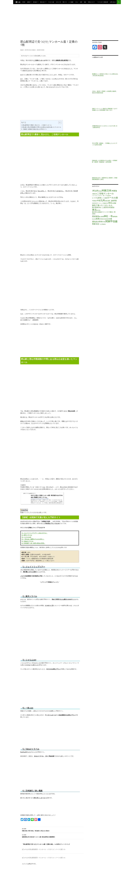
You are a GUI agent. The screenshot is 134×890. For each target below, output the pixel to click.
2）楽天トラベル (27, 535)
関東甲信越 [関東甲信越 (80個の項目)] (111, 221)
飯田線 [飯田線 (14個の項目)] (104, 224)
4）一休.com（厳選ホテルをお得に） (33, 539)
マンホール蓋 (51, 2)
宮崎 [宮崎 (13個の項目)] (113, 203)
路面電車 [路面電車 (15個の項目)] (107, 219)
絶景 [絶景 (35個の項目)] (97, 219)
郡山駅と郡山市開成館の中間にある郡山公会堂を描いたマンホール (42, 127)
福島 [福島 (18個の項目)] (116, 216)
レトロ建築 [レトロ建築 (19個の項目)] (104, 198)
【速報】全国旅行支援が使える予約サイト (35, 129)
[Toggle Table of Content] (59, 122)
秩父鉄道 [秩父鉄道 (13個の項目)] (94, 219)
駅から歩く (42, 2)
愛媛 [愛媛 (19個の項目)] (115, 203)
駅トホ (18, 2)
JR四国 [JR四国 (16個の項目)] (99, 191)
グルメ (76, 2)
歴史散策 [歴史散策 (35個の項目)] (95, 216)
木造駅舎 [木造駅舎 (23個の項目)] (111, 207)
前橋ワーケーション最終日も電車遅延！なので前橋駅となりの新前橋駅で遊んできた (104, 109)
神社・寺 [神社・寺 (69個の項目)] (108, 216)
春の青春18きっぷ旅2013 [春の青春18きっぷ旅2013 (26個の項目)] (100, 207)
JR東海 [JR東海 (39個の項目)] (114, 191)
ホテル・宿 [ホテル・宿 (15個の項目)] (101, 195)
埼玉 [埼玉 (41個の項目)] (110, 203)
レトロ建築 (71, 2)
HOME (23, 2)
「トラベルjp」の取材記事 (102, 2)
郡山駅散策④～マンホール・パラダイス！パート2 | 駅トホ (47, 849)
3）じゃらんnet (26, 537)
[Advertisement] (49, 104)
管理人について (91, 2)
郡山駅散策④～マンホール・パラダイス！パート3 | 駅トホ (47, 857)
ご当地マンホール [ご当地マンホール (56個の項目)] (105, 193)
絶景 (81, 2)
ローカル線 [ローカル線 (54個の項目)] (112, 197)
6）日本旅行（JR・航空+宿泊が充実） (33, 543)
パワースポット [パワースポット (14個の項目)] (95, 195)
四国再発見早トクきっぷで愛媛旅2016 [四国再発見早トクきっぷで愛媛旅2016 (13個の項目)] (100, 203)
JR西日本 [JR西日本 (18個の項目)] (94, 193)
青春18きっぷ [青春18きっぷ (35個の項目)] (97, 224)
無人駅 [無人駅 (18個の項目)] (101, 216)
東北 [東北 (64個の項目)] (94, 209)
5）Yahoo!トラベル (27, 541)
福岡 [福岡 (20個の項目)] (114, 216)
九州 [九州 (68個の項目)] (102, 200)
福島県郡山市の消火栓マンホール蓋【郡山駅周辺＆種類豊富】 (52, 836)
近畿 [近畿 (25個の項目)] (110, 219)
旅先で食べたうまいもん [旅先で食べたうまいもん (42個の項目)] (102, 205)
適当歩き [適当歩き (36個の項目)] (95, 221)
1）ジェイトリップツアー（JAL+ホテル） (34, 533)
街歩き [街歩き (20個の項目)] (103, 219)
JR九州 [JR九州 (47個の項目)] (95, 191)
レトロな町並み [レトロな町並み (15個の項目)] (107, 195)
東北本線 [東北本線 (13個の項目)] (98, 210)
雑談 (85, 2)
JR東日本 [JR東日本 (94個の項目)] (106, 190)
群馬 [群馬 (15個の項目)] (100, 219)
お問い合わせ (113, 2)
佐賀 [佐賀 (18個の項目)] (106, 200)
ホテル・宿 (58, 2)
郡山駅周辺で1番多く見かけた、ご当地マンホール (37, 125)
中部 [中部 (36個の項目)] (98, 200)
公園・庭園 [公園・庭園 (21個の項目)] (110, 200)
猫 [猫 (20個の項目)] (103, 216)
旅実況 (28, 2)
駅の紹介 (35, 2)
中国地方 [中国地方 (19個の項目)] (94, 200)
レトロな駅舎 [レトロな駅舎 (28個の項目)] (96, 198)
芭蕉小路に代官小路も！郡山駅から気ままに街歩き (52, 829)
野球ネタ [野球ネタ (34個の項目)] (102, 221)
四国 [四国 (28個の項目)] (115, 200)
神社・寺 (64, 2)
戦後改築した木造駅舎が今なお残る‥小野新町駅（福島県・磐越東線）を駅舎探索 (104, 161)
